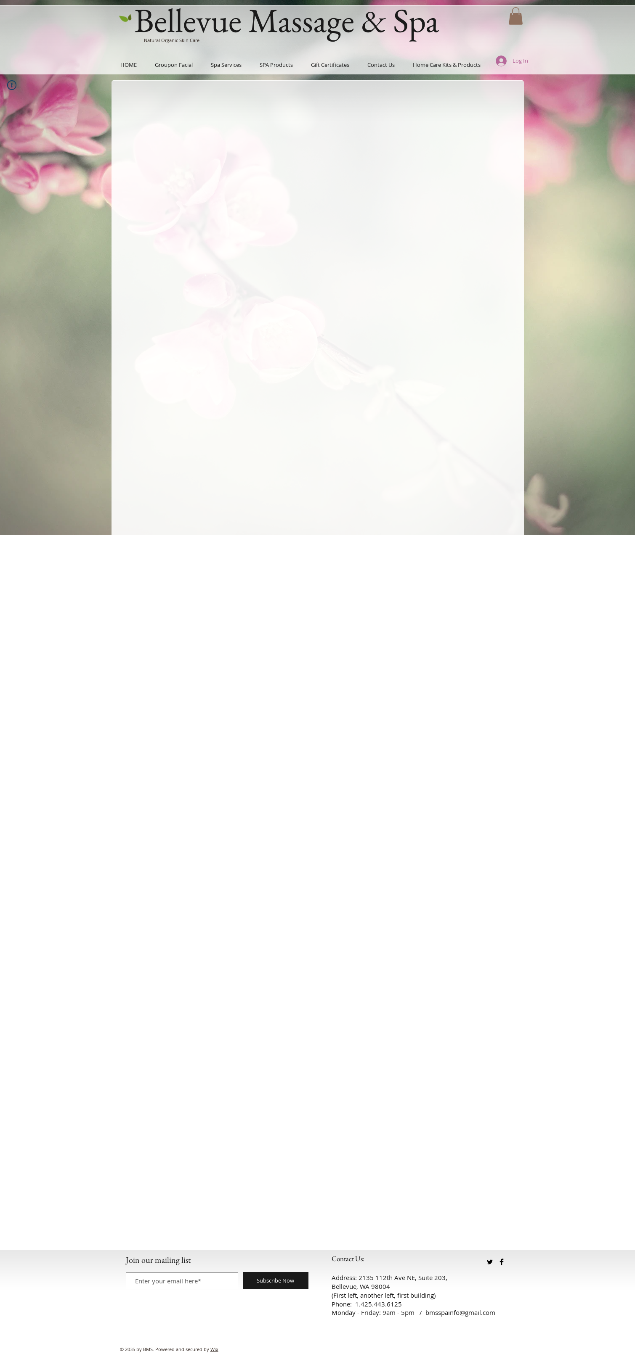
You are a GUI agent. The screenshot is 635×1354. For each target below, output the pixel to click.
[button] (515, 16)
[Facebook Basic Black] (501, 1262)
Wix (214, 1349)
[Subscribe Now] (275, 1280)
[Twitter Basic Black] (489, 1262)
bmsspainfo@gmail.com (460, 1312)
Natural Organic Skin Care (171, 40)
